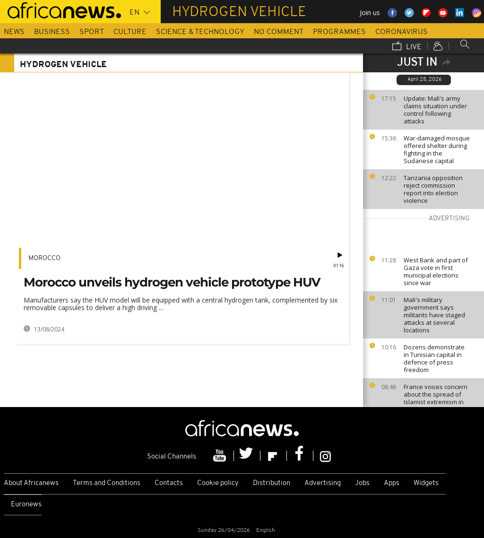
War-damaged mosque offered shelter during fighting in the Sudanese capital (437, 149)
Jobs (362, 483)
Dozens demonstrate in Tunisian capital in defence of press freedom (434, 358)
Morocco (44, 258)
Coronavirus (401, 32)
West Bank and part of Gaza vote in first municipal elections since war (436, 271)
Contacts (169, 483)
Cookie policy (218, 483)
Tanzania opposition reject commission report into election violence (433, 189)
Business (52, 32)
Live (407, 47)
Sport (91, 32)
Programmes (339, 32)
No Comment (278, 32)
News (14, 32)
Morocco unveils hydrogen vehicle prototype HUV (172, 282)
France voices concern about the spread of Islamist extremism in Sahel (435, 398)
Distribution (271, 483)
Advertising (322, 483)
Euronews (26, 504)
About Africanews (31, 483)
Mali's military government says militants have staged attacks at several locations (434, 315)
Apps (391, 483)
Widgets (426, 483)
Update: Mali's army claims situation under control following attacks (435, 110)
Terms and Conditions (106, 483)
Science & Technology (200, 32)
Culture (130, 32)
